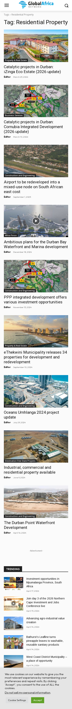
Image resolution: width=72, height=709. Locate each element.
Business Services (14, 115)
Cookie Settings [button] (17, 700)
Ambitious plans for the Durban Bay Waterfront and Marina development (36, 244)
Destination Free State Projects (20, 461)
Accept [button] (37, 700)
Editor (7, 77)
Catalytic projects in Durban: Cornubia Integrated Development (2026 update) (33, 127)
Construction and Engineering (20, 175)
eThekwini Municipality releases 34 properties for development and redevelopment (35, 357)
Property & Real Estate (16, 60)
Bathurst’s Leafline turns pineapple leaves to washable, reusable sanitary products (44, 640)
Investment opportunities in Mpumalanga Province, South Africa (44, 582)
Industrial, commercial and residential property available (29, 470)
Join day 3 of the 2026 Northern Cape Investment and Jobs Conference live (45, 602)
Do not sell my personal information (27, 692)
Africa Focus (11, 235)
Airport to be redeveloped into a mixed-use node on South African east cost (33, 187)
